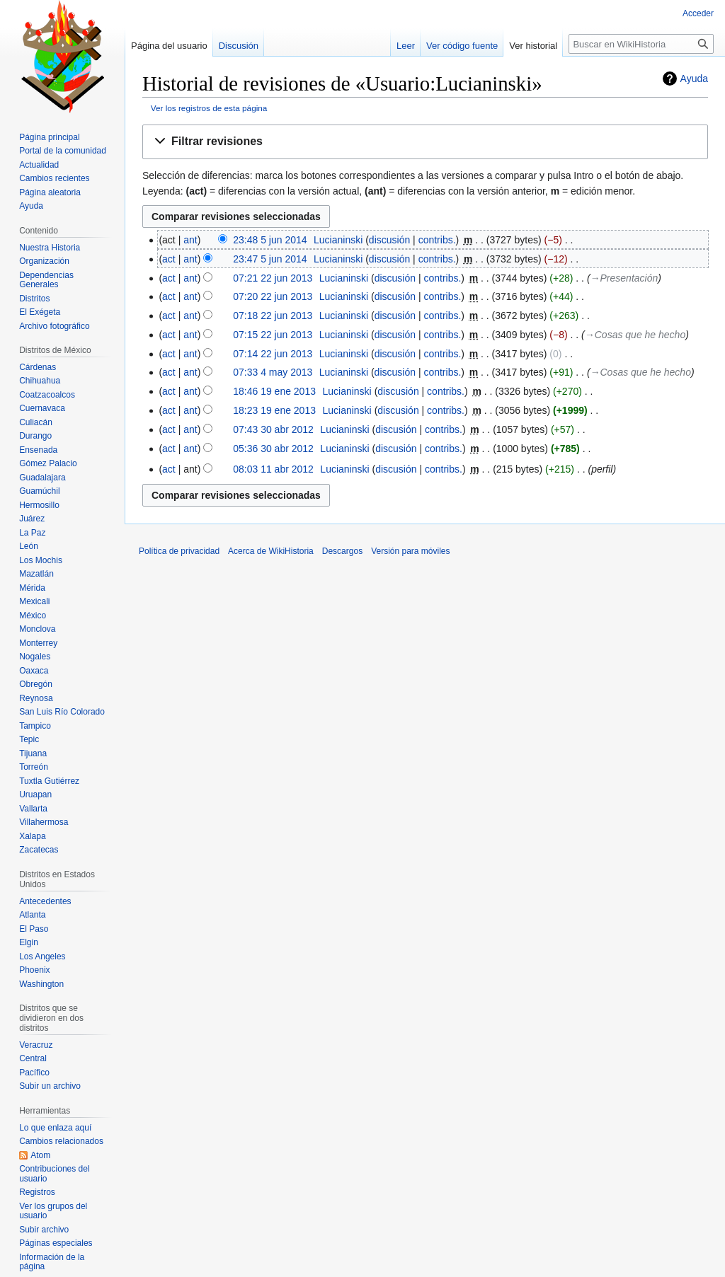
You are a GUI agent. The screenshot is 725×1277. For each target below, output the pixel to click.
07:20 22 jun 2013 (272, 296)
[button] (425, 142)
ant (190, 239)
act (169, 259)
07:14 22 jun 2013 (272, 353)
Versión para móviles (410, 551)
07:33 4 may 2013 (272, 372)
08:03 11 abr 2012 (273, 469)
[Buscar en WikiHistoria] (641, 44)
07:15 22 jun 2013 (272, 334)
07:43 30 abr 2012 (273, 429)
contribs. (437, 239)
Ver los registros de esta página (209, 107)
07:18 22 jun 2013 (272, 315)
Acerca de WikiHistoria (271, 551)
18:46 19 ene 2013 (274, 391)
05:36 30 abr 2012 (273, 448)
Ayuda (694, 78)
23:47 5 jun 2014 (270, 259)
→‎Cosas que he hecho (635, 334)
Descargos (342, 551)
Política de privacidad (179, 551)
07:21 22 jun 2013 (272, 278)
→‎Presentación (624, 278)
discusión (389, 239)
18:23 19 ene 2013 (274, 410)
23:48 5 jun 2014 (270, 239)
